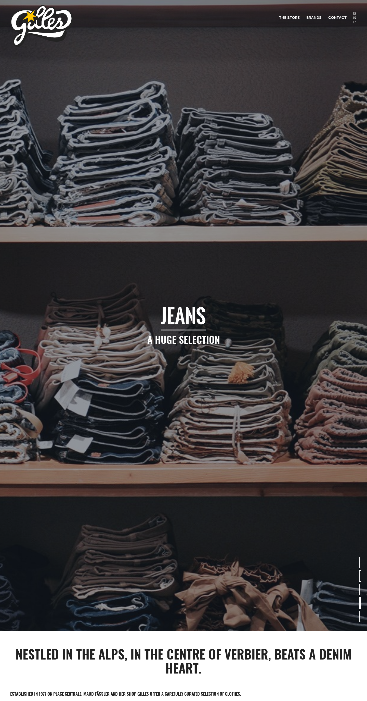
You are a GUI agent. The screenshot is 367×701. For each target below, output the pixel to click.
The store (289, 17)
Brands (314, 17)
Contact (337, 17)
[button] (360, 562)
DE (354, 17)
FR (354, 13)
